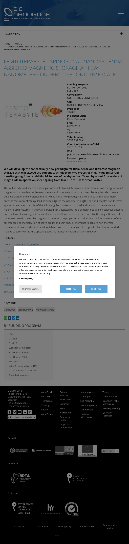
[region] (64, 272)
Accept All (71, 288)
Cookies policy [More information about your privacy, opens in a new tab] (26, 278)
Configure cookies (30, 288)
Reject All (96, 288)
